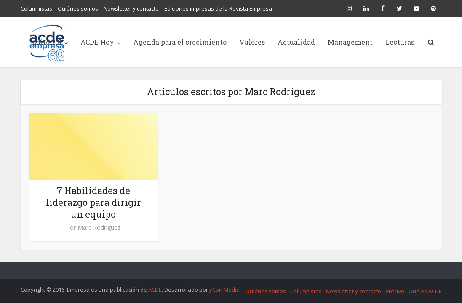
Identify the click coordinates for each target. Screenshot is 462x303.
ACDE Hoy (97, 41)
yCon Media (224, 289)
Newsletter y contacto (131, 8)
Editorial (46, 41)
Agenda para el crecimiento (180, 41)
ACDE (155, 289)
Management (350, 41)
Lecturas (399, 41)
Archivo (394, 291)
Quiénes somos (78, 8)
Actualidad (296, 41)
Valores (252, 41)
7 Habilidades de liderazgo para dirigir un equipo (93, 202)
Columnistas (36, 8)
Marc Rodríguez (98, 227)
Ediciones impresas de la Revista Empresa (218, 8)
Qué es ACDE (425, 291)
